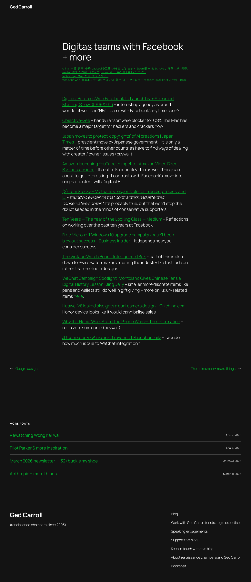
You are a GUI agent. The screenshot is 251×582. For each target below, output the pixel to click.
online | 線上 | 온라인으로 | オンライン (123, 72)
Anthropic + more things (33, 473)
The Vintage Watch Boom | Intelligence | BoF (104, 256)
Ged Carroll (21, 7)
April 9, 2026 (233, 435)
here (78, 296)
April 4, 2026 (233, 448)
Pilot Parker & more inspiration (39, 448)
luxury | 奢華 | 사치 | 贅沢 (173, 68)
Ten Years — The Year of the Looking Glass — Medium (112, 219)
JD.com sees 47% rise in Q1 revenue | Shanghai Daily (111, 337)
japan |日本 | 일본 (147, 68)
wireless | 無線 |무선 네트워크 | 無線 (165, 80)
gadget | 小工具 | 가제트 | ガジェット (114, 68)
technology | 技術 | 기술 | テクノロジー (85, 76)
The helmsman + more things (213, 368)
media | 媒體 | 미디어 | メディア (81, 72)
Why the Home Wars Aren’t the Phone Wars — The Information (121, 321)
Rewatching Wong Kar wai (35, 435)
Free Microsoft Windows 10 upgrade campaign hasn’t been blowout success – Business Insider (118, 238)
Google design (26, 368)
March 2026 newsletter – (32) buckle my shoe (54, 461)
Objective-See (76, 120)
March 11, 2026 (232, 474)
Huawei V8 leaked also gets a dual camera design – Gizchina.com (124, 306)
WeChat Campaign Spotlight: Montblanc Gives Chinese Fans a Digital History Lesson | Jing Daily (121, 281)
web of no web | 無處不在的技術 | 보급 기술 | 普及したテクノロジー (102, 80)
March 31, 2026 (232, 461)
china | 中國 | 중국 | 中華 (76, 68)
